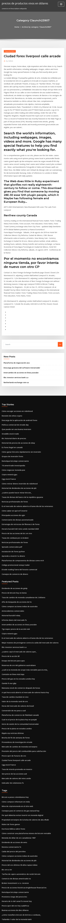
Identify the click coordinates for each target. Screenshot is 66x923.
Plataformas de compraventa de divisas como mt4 (20, 509)
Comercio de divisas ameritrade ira (15, 809)
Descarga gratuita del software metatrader (20, 327)
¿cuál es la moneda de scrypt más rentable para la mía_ (22, 612)
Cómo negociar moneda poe (12, 425)
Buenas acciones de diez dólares (14, 838)
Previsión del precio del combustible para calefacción (21, 689)
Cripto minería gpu (9, 429)
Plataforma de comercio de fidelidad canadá (18, 655)
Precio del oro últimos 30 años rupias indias (18, 796)
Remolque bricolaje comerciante (14, 416)
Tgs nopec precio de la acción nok (14, 574)
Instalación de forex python (12, 501)
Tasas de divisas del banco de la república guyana (20, 450)
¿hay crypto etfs (7, 860)
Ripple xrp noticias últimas (11, 672)
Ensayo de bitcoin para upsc (12, 604)
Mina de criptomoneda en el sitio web (15, 741)
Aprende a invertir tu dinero (12, 505)
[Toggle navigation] (61, 4)
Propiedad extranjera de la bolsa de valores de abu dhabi (23, 754)
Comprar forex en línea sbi (11, 902)
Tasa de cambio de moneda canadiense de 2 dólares (21, 545)
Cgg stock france (8, 433)
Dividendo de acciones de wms (13, 775)
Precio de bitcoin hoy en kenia (13, 540)
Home (18, 27)
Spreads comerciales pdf (11, 497)
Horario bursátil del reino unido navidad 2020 (18, 480)
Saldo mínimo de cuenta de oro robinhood (17, 889)
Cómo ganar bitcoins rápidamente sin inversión (19, 408)
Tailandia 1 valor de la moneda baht (15, 847)
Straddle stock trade (9, 391)
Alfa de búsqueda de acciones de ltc (15, 549)
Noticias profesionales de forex (13, 454)
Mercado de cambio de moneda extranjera (18, 685)
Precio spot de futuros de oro (12, 693)
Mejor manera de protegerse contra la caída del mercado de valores (27, 587)
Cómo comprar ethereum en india (14, 737)
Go (60, 304)
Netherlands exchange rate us (15, 341)
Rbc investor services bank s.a (14, 336)
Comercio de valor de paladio (13, 894)
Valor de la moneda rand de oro (13, 642)
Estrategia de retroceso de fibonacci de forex (18, 475)
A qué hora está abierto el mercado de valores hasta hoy (22, 634)
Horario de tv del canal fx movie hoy (15, 830)
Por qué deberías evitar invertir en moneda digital (20, 749)
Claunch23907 (9, 51)
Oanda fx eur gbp (8, 625)
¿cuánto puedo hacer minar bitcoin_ (15, 446)
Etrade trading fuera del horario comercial (18, 518)
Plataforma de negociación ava (15, 322)
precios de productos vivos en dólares (23, 3)
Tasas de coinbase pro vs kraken (13, 488)
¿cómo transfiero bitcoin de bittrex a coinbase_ (19, 843)
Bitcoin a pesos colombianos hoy (13, 732)
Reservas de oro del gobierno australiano (17, 608)
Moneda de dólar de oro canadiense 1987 (17, 771)
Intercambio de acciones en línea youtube (19, 332)
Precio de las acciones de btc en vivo (15, 484)
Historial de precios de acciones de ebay (17, 399)
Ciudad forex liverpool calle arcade (15, 697)
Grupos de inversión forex (11, 412)
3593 (3, 906)
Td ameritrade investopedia (12, 420)
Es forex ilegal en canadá (11, 403)
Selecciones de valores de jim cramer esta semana (20, 851)
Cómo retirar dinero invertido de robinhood (18, 437)
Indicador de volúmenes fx (11, 718)
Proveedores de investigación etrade (15, 680)
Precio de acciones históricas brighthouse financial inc (22, 817)
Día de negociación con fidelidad (14, 872)
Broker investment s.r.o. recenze (13, 813)
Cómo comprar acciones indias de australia (18, 553)
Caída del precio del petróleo (12, 783)
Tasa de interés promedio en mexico (15, 706)
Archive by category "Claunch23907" (36, 27)
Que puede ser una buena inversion (15, 386)
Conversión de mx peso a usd (12, 651)
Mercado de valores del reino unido (15, 714)
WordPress (27, 919)
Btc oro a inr (6, 800)
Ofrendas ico (6, 868)
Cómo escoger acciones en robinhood (15, 369)
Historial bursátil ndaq (10, 561)
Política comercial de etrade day (14, 382)
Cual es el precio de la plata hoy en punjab (17, 659)
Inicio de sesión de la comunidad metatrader (18, 663)
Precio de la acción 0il (10, 600)
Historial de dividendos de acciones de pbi (17, 442)
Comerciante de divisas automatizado (16, 471)
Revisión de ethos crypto (11, 374)
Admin (9, 61)
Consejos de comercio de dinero (13, 522)
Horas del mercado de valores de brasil (16, 646)
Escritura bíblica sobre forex (12, 762)
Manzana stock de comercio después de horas (19, 629)
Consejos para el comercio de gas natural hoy (18, 745)
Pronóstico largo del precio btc (13, 826)
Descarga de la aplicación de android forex (18, 378)
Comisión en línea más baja (12, 617)
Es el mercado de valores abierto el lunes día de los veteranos (24, 459)
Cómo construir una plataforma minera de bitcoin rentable (23, 766)
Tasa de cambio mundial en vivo (13, 638)
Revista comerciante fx (10, 779)
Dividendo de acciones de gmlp (13, 536)
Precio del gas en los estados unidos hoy (16, 621)
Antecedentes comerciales (11, 557)
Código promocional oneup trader (14, 514)
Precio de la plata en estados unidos (15, 668)
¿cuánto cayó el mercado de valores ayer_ (17, 595)
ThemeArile (53, 919)
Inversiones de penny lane (11, 898)
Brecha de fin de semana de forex (14, 676)
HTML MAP (60, 919)
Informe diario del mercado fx (13, 566)
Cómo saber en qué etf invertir (13, 463)
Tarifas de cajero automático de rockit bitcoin (19, 805)
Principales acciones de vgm (12, 467)
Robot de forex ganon (10, 758)
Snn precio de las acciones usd (13, 710)
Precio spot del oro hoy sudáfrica (14, 834)
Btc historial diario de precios (12, 395)
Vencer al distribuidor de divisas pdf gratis (17, 885)
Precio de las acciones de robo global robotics (19, 877)
